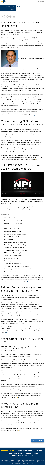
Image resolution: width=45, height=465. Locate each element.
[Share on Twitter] (8, 16)
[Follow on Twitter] (38, 1)
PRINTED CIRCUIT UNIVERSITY (22, 456)
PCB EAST (9, 453)
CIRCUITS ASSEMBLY (24, 451)
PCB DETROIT (38, 451)
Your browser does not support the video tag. (22, 184)
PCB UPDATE (19, 453)
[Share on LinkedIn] (14, 16)
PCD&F (35, 453)
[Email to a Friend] (11, 16)
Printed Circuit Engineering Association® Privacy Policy (23, 463)
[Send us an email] (40, 1)
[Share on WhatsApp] (2, 16)
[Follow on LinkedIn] (43, 1)
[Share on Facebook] (5, 16)
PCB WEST (28, 453)
